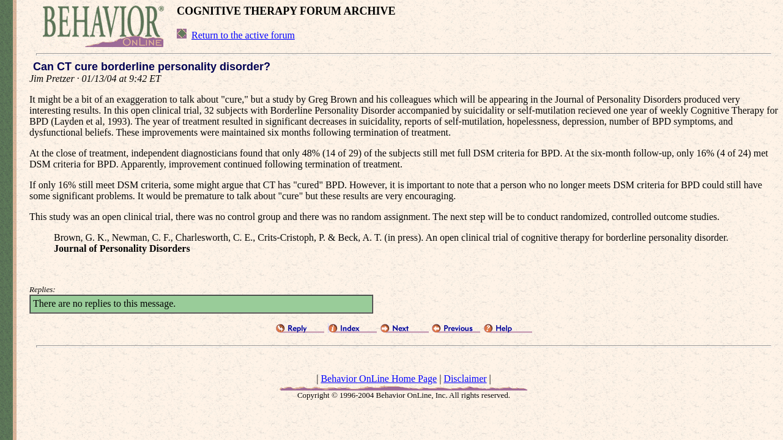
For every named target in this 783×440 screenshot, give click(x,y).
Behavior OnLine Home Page (379, 378)
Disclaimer (464, 378)
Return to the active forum (243, 35)
